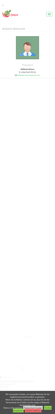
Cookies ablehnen (33, 410)
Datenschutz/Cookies (33, 408)
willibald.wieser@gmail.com (28, 76)
